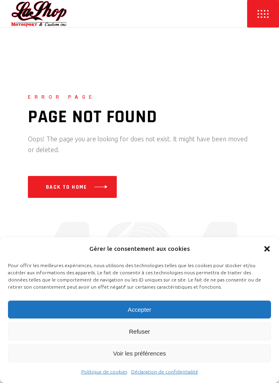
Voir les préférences (139, 353)
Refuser (139, 331)
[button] (267, 249)
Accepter (139, 309)
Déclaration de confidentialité (164, 371)
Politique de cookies (104, 371)
